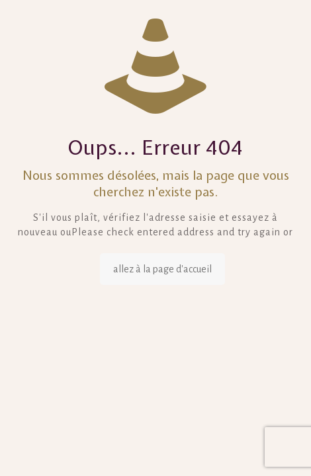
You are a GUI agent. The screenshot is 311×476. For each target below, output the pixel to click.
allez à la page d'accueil (162, 269)
